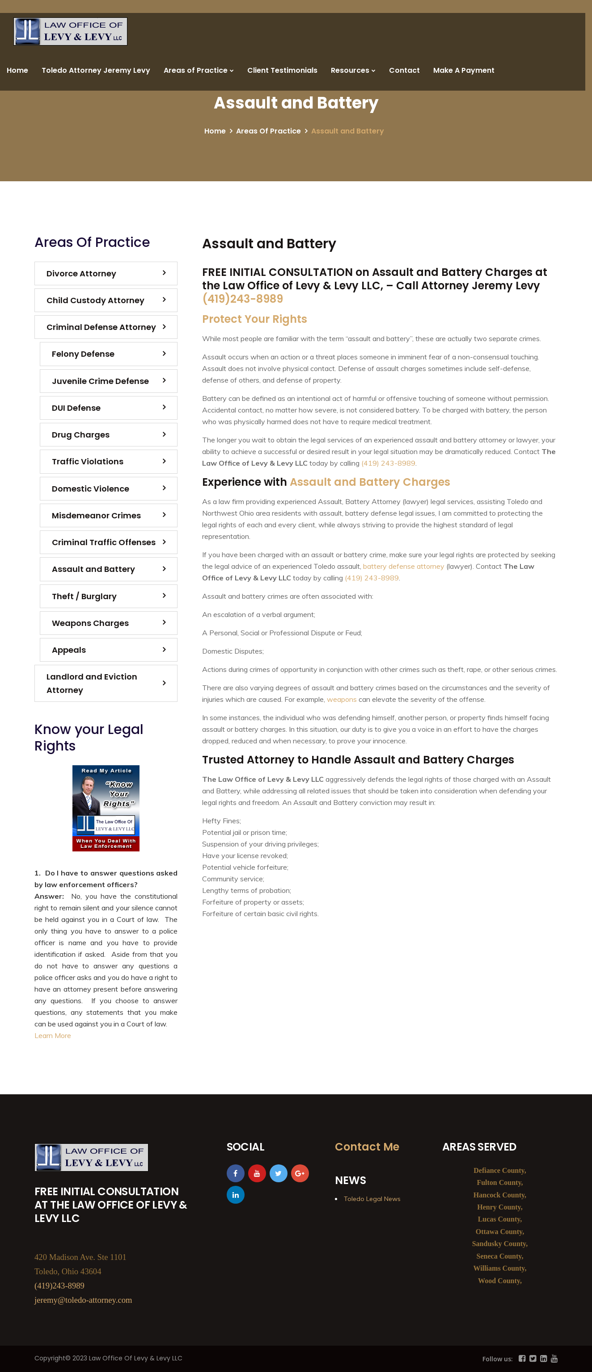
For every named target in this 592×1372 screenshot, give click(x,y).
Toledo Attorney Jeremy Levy (96, 70)
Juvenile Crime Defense (100, 381)
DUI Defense (76, 407)
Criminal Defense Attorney (101, 327)
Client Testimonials (282, 70)
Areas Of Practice (268, 131)
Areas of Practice (196, 70)
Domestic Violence (90, 488)
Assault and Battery (93, 569)
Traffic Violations (87, 461)
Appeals (69, 649)
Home (17, 70)
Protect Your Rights (254, 319)
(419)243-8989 (242, 299)
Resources (350, 70)
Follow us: (497, 1359)
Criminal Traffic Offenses (104, 542)
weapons (342, 699)
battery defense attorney (403, 566)
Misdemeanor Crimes (96, 515)
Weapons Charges (90, 623)
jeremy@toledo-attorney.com (83, 1300)
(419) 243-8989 (388, 463)
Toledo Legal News (372, 1199)
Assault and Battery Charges (370, 482)
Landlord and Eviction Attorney (92, 683)
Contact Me (367, 1146)
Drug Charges (81, 434)
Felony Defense (83, 353)
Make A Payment (464, 70)
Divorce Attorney (81, 273)
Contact (404, 70)
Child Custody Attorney (95, 300)
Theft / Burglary (84, 596)
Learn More (52, 1035)
